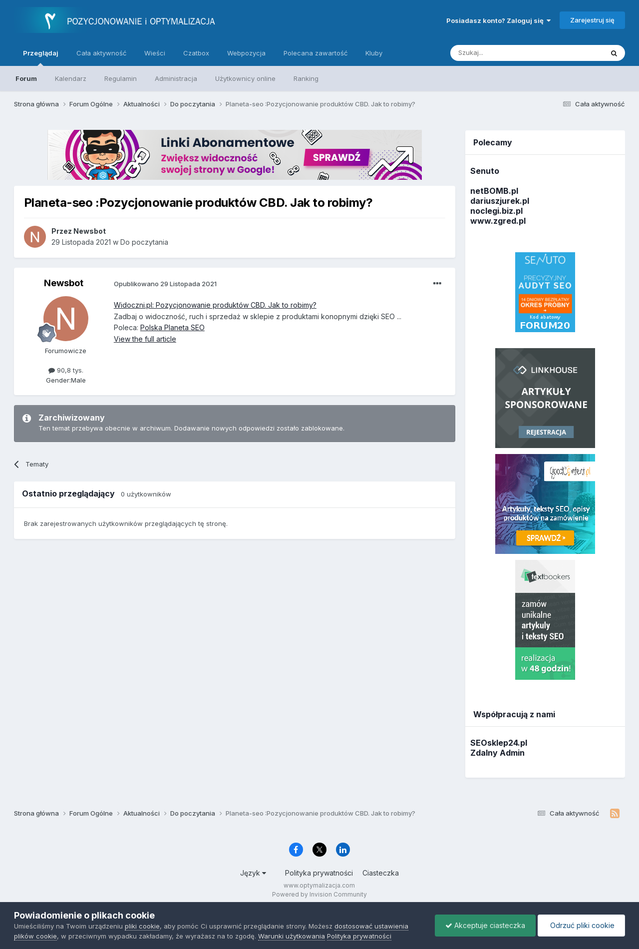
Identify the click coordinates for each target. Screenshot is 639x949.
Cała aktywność (101, 53)
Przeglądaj (40, 57)
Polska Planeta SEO (172, 327)
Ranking (306, 78)
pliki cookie (142, 926)
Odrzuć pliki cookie (581, 925)
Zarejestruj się (592, 20)
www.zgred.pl (498, 221)
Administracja (176, 78)
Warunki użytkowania (291, 936)
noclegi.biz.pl (496, 211)
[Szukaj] (502, 53)
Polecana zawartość (315, 53)
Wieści (154, 53)
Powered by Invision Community (319, 894)
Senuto (484, 171)
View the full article (145, 339)
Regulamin (120, 78)
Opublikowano (165, 284)
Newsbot (63, 283)
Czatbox (196, 53)
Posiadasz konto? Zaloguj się (498, 20)
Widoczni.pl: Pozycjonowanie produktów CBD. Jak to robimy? (215, 305)
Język (253, 873)
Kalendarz (70, 78)
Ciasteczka (380, 873)
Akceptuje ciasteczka (485, 925)
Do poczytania (144, 242)
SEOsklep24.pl (498, 743)
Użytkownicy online (245, 78)
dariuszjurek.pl (499, 201)
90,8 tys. (65, 370)
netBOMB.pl (494, 191)
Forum (26, 78)
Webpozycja (246, 53)
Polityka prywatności (319, 873)
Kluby (373, 53)
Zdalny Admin (497, 753)
